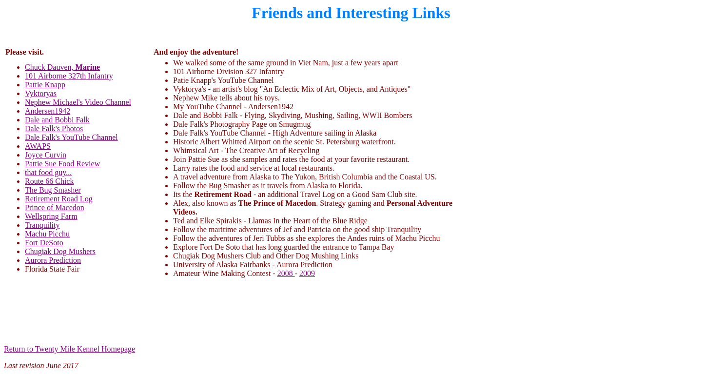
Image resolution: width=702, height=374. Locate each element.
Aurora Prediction (53, 260)
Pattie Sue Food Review (62, 163)
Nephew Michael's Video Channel (78, 102)
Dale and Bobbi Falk (57, 120)
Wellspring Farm (51, 216)
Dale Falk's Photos (54, 128)
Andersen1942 (47, 111)
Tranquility (42, 225)
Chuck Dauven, (62, 67)
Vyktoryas (41, 93)
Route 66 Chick (49, 181)
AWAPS (38, 146)
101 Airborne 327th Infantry (69, 76)
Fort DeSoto (44, 242)
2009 (307, 273)
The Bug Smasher (53, 190)
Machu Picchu (47, 234)
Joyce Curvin (45, 155)
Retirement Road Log (59, 199)
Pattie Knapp (45, 84)
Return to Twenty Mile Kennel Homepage (69, 349)
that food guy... (48, 172)
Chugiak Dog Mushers (60, 251)
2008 (286, 273)
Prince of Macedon (54, 207)
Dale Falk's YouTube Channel (71, 137)
